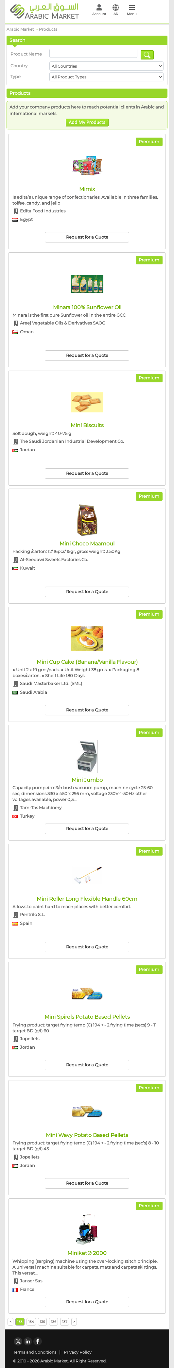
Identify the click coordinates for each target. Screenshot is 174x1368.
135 (42, 1322)
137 (64, 1322)
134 (31, 1322)
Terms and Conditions (34, 1352)
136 (53, 1322)
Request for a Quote (87, 237)
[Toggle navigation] (131, 12)
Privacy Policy (78, 1352)
